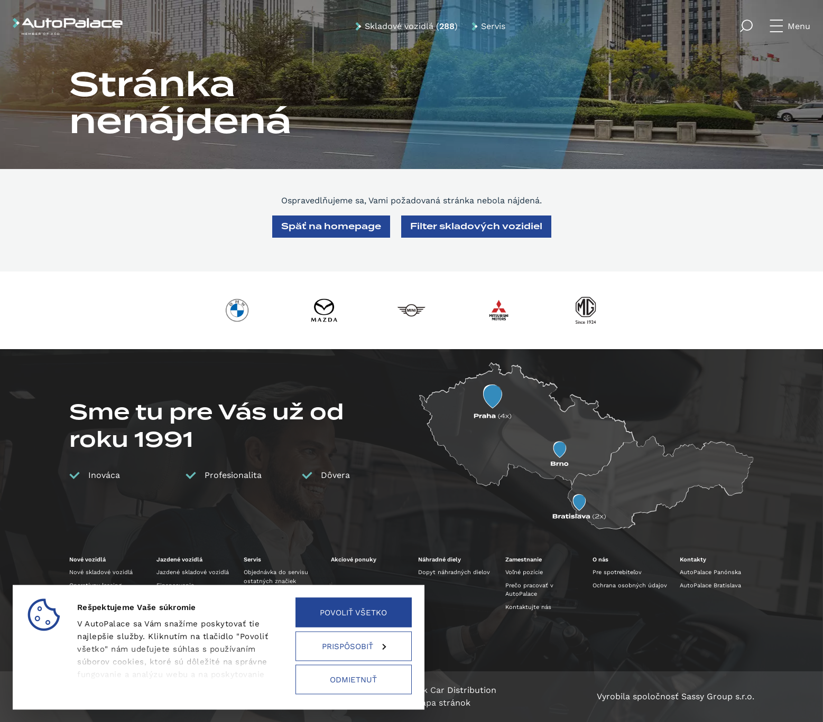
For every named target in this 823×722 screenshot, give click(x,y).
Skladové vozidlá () (411, 26)
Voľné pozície (524, 572)
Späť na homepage (331, 226)
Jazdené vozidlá (179, 559)
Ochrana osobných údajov (630, 585)
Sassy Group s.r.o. (717, 696)
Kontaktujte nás (528, 607)
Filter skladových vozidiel (476, 226)
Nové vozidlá (87, 559)
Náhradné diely (439, 559)
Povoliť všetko (353, 612)
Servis (493, 26)
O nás (600, 559)
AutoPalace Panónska (710, 572)
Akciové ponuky (353, 559)
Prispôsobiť (354, 646)
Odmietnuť (353, 680)
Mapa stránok (442, 703)
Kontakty (693, 559)
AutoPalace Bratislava (710, 585)
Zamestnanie (523, 559)
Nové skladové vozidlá (101, 572)
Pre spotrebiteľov (617, 572)
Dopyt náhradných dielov (454, 572)
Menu (799, 26)
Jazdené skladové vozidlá (192, 572)
